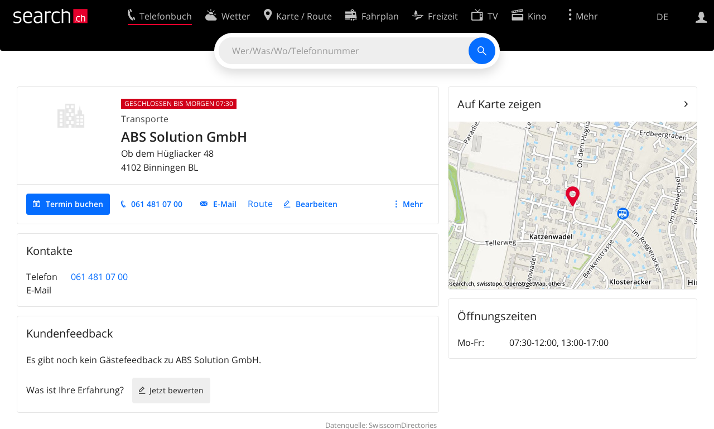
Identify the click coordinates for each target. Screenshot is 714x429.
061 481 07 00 (156, 204)
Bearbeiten (316, 204)
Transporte (144, 119)
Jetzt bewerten (176, 390)
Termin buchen (74, 204)
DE (662, 17)
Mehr (413, 204)
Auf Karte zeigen (499, 104)
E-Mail (225, 204)
